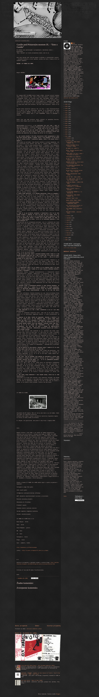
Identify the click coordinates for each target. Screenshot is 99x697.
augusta (68, 220)
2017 (66, 123)
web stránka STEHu (71, 247)
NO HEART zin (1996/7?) (72, 148)
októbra (68, 215)
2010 (66, 237)
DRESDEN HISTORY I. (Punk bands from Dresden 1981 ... (74, 163)
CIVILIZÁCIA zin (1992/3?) (73, 156)
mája (67, 226)
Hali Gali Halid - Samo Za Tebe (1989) (32, 680)
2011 (66, 136)
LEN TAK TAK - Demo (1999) (73, 177)
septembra (69, 218)
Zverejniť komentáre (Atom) (34, 628)
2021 (66, 115)
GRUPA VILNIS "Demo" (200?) (73, 200)
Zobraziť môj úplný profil (71, 97)
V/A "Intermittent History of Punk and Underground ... (74, 206)
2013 (66, 132)
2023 (66, 110)
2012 (66, 134)
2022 (66, 112)
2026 (66, 104)
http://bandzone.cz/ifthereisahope (27, 547)
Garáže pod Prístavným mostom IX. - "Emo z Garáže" (74, 171)
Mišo (74, 43)
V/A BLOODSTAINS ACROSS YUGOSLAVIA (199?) (72, 203)
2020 (66, 117)
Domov (37, 626)
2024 (66, 108)
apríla (68, 228)
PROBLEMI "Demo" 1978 (72, 198)
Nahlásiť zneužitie (70, 251)
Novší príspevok (21, 626)
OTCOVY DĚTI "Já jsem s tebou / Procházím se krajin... (74, 154)
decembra (69, 138)
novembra (69, 140)
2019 (66, 119)
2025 (66, 106)
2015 (66, 127)
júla (67, 222)
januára (68, 235)
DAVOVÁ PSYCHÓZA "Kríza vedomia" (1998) (72, 146)
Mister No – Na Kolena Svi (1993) (26, 633)
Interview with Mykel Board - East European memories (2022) (38, 665)
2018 (66, 121)
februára (69, 232)
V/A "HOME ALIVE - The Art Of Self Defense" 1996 (74, 179)
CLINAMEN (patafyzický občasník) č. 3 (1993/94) (73, 186)
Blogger (58, 694)
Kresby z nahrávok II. (72, 168)
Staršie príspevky (54, 626)
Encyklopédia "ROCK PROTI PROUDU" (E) (73, 195)
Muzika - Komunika (33, 6)
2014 (66, 129)
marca (68, 230)
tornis (65, 247)
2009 (66, 239)
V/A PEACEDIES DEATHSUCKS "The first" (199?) (74, 166)
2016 (66, 125)
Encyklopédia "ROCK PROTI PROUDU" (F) (73, 142)
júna (67, 224)
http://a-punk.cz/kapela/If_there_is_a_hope (35, 550)
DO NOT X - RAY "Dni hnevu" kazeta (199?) (73, 159)
